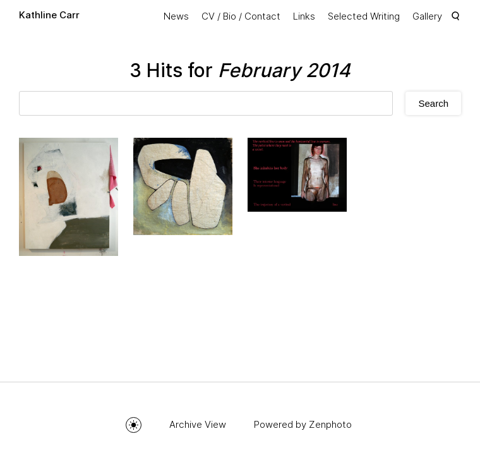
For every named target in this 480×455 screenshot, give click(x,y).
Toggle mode (133, 425)
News (176, 16)
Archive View (197, 424)
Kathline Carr (49, 15)
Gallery (427, 16)
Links (304, 16)
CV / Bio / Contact (240, 16)
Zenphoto (330, 424)
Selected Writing (364, 16)
